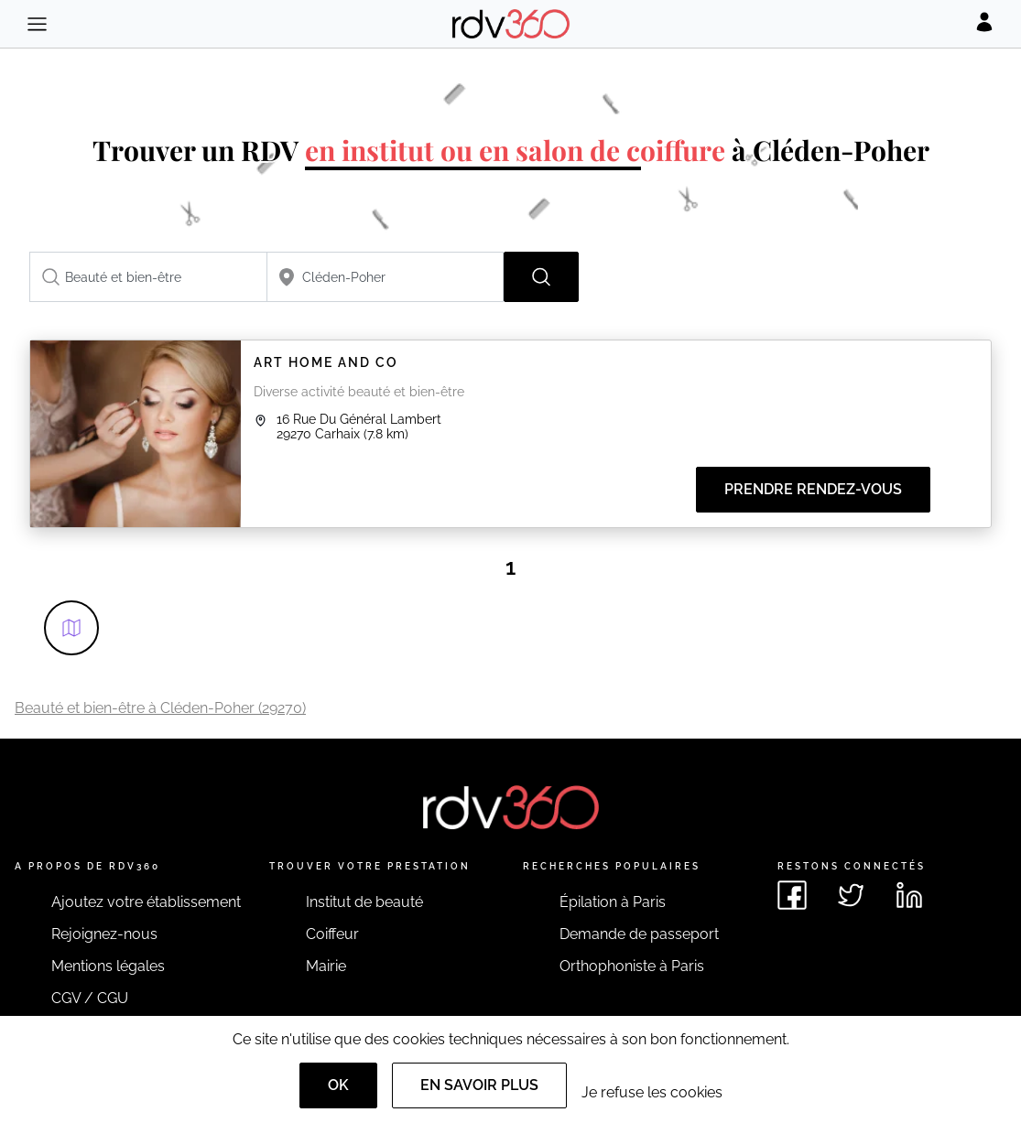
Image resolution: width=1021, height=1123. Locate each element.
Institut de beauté (364, 902)
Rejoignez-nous (104, 934)
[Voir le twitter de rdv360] (850, 895)
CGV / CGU (89, 998)
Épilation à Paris (612, 902)
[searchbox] (148, 277)
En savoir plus (479, 1085)
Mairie (326, 966)
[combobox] (148, 277)
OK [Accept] (338, 1085)
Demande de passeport (639, 934)
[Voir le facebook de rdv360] (792, 895)
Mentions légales (108, 966)
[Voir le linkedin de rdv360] (909, 895)
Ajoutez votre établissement (146, 902)
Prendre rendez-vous (813, 489)
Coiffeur (332, 934)
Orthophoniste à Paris (631, 966)
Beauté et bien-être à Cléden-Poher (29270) (160, 708)
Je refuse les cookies (651, 1092)
